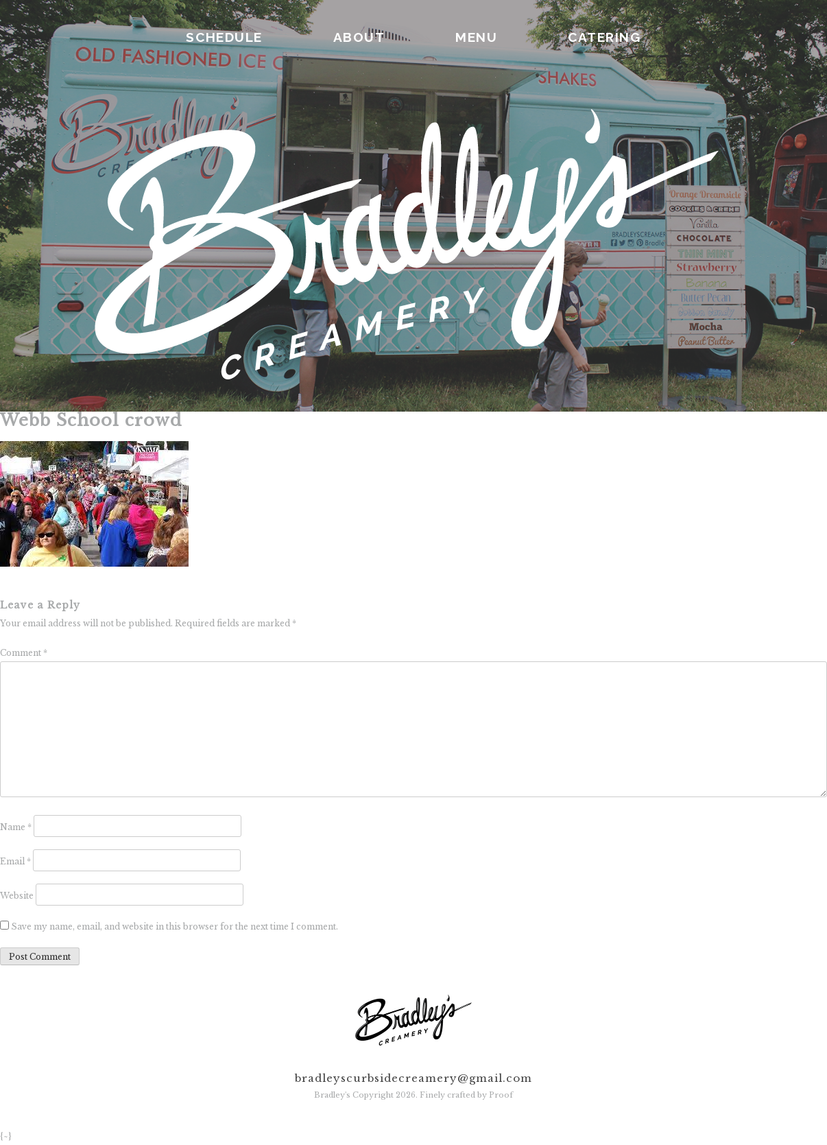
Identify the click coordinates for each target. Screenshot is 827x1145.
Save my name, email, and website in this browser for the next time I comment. (174, 926)
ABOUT (359, 37)
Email (15, 861)
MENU (476, 37)
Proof (501, 1095)
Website (17, 895)
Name (16, 827)
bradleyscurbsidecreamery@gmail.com (413, 1078)
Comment (23, 653)
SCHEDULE (224, 37)
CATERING (604, 37)
